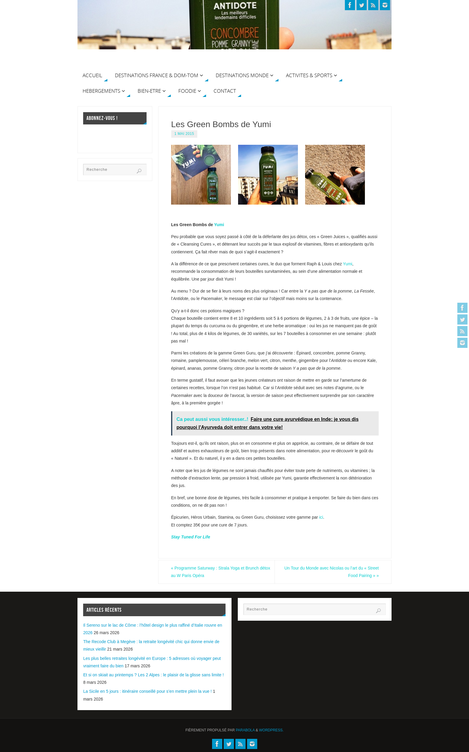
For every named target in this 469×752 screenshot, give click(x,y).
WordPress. (271, 730)
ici (321, 517)
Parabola (245, 730)
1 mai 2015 (184, 134)
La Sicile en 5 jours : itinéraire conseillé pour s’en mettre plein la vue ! (147, 691)
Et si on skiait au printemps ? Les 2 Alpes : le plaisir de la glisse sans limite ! (153, 674)
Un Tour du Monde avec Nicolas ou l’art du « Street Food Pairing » (331, 572)
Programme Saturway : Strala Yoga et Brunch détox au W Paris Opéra (215, 572)
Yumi (219, 224)
